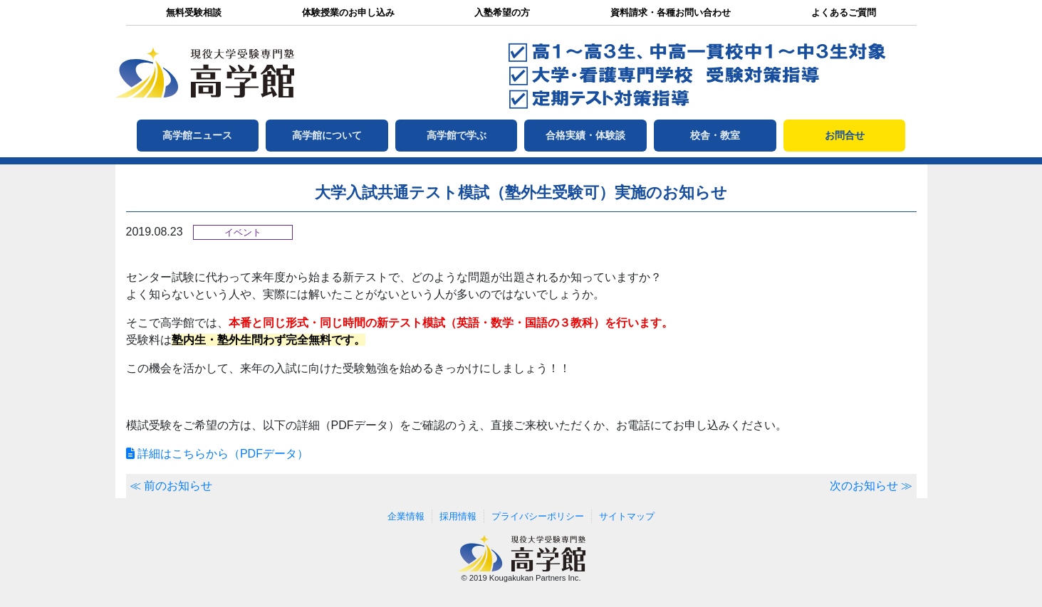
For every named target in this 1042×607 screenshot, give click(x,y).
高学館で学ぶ (456, 135)
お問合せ (845, 135)
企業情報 (405, 516)
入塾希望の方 (502, 12)
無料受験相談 (194, 12)
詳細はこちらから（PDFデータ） (217, 454)
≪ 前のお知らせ (171, 486)
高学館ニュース (197, 135)
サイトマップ (627, 516)
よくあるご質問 (843, 12)
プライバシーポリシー (537, 516)
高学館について (327, 135)
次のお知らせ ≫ (871, 486)
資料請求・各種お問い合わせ (670, 12)
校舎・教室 (715, 135)
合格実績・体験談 (585, 135)
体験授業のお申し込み (348, 12)
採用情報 (457, 516)
